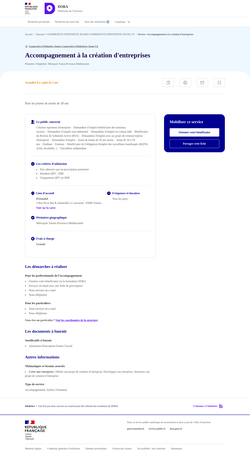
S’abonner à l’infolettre (208, 406)
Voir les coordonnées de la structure (76, 320)
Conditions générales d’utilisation (63, 448)
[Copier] (168, 82)
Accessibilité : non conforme (151, 448)
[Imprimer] (185, 82)
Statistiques (176, 448)
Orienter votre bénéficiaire (194, 132)
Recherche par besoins (39, 22)
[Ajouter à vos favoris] (219, 82)
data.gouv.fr (176, 428)
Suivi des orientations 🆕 (97, 22)
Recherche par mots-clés (67, 22)
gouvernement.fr (135, 428)
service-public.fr (157, 428)
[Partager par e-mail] (202, 82)
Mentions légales (33, 448)
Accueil (29, 34)
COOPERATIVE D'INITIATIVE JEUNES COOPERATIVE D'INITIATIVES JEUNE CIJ (85, 34)
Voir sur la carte (45, 207)
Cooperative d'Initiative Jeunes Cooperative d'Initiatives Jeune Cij (63, 46)
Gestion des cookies (122, 448)
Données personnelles (96, 448)
